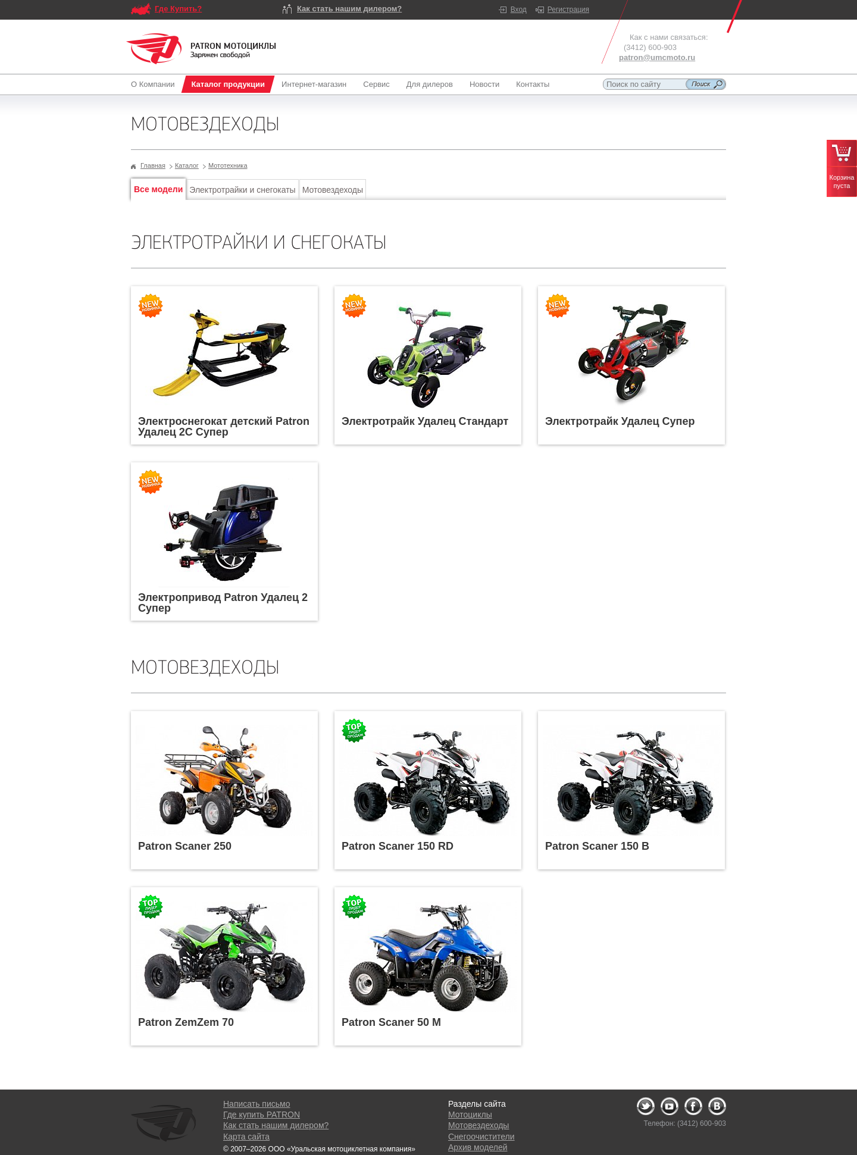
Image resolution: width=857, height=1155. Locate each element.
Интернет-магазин (314, 84)
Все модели (158, 189)
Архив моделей (477, 1147)
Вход (519, 9)
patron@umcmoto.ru (657, 57)
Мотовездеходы (332, 190)
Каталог (187, 165)
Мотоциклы (470, 1114)
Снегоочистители (481, 1136)
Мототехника (228, 165)
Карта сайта (246, 1136)
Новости (484, 84)
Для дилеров (430, 84)
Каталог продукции (228, 84)
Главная (152, 165)
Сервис (376, 84)
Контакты (532, 84)
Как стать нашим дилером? (349, 8)
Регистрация (568, 9)
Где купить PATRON (261, 1114)
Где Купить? (178, 8)
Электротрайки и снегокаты (242, 190)
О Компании (155, 84)
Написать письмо (256, 1104)
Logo (201, 48)
